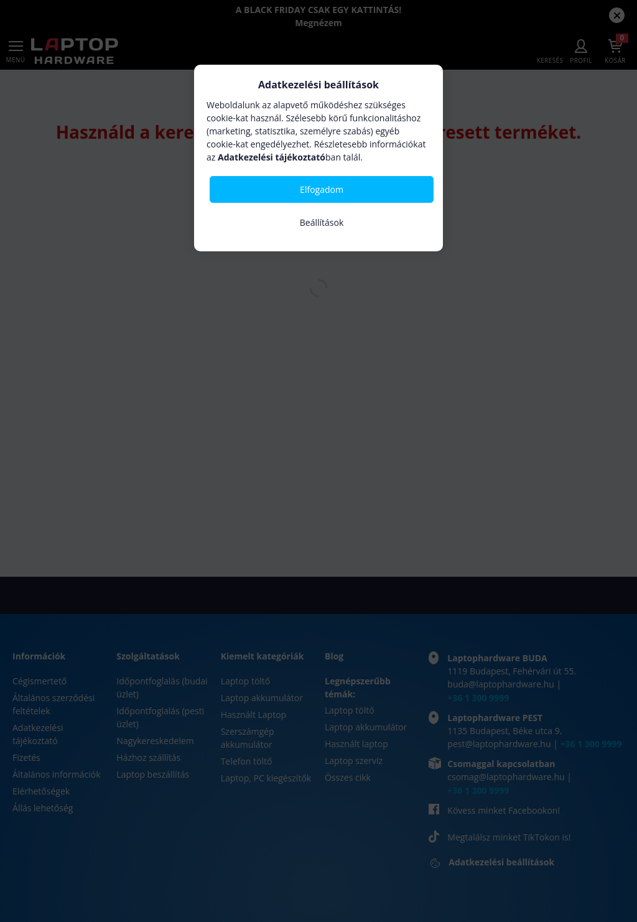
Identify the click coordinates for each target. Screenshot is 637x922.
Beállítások (322, 222)
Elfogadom (321, 189)
